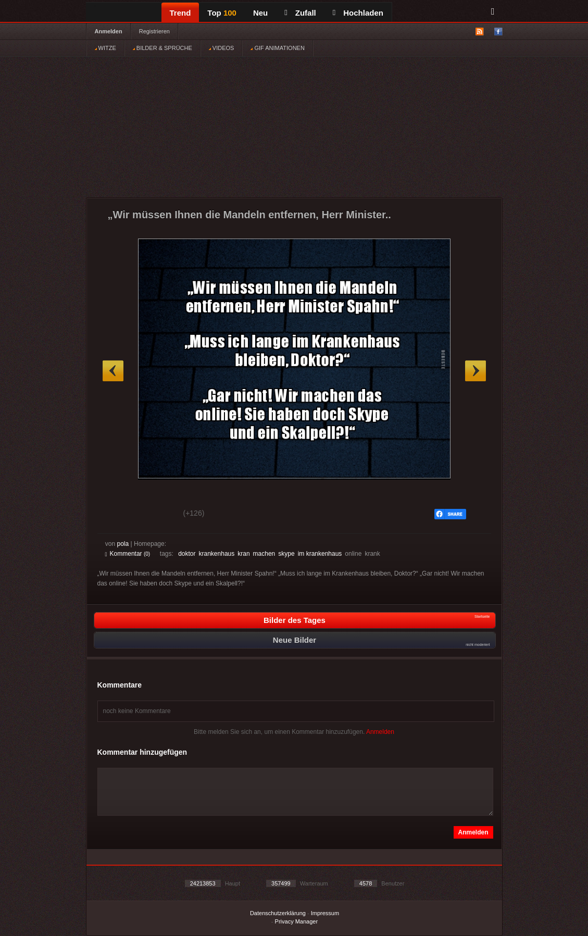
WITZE (105, 48)
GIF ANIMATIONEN (277, 48)
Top (221, 12)
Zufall (300, 12)
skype (286, 553)
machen (264, 553)
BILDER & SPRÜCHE (162, 48)
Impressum (325, 913)
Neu (260, 12)
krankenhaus (217, 553)
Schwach (156, 514)
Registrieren (154, 31)
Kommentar (128, 553)
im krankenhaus (320, 553)
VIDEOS (221, 48)
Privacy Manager (296, 921)
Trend (180, 12)
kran (243, 553)
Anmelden (108, 31)
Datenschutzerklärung (278, 913)
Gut (116, 514)
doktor (186, 553)
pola (123, 543)
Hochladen (358, 12)
